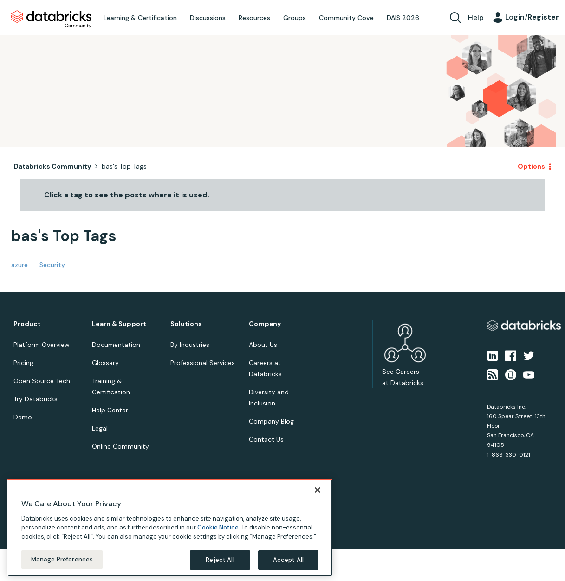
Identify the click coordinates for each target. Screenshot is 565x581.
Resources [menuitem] (254, 17)
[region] (169, 528)
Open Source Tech (41, 381)
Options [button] (531, 166)
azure (19, 265)
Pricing (23, 363)
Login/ (532, 17)
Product (27, 324)
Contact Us (266, 439)
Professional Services (202, 363)
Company (265, 324)
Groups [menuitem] (294, 17)
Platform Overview (41, 344)
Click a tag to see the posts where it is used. (126, 195)
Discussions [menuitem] (208, 17)
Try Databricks (35, 399)
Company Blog (271, 421)
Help (476, 17)
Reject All (220, 561)
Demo (22, 417)
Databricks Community (51, 19)
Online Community (120, 446)
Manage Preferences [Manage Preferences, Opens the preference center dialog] (62, 560)
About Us (263, 344)
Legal (100, 428)
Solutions (186, 324)
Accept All (288, 561)
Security (52, 265)
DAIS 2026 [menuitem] (403, 17)
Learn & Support (119, 324)
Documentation (116, 344)
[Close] (317, 490)
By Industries (189, 344)
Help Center (110, 410)
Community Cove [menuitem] (346, 17)
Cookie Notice (218, 528)
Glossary (105, 363)
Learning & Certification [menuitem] (140, 17)
